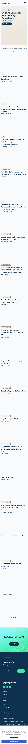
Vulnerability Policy (7, 715)
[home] (5, 3)
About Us (5, 694)
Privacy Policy (6, 710)
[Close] (26, 727)
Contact (4, 697)
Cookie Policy (6, 713)
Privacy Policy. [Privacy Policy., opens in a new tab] (9, 734)
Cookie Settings (14, 737)
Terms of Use (6, 707)
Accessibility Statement (8, 718)
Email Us (14, 644)
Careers (4, 700)
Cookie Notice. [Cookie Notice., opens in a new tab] (17, 734)
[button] (24, 3)
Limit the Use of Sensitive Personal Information (14, 724)
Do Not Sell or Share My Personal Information (13, 721)
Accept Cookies (14, 741)
